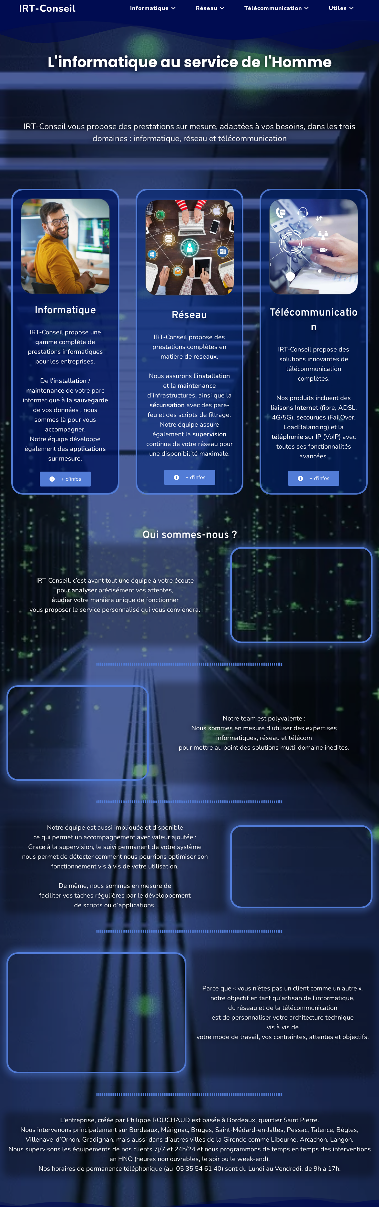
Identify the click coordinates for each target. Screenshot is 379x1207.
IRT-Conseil (47, 8)
